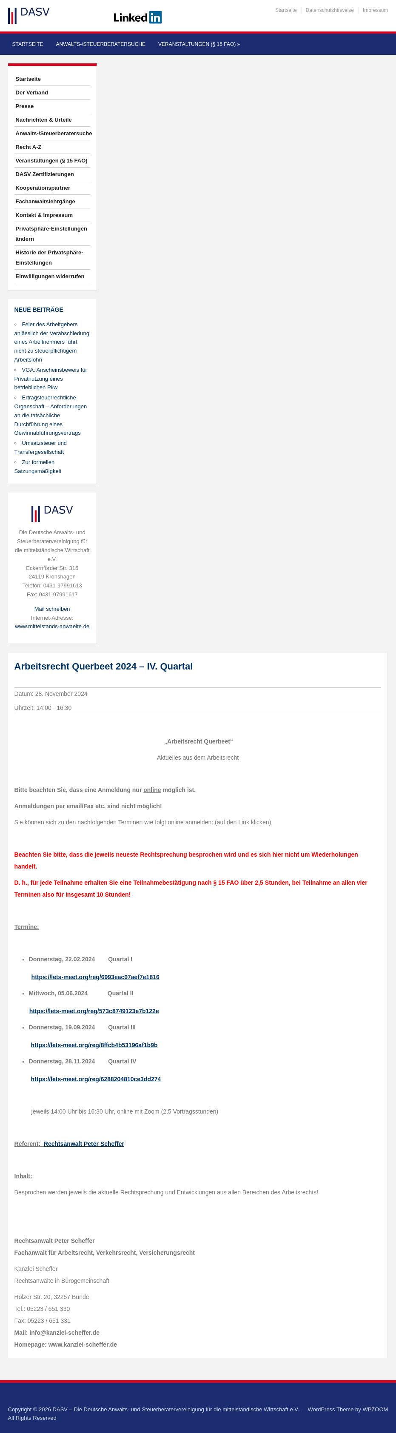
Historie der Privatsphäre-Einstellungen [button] (49, 257)
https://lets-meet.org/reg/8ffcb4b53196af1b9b (94, 1045)
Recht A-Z (29, 147)
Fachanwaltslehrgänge (45, 201)
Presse (25, 106)
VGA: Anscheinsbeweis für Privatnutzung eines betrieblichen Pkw (50, 379)
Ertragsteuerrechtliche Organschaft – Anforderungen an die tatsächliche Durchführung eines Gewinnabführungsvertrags (50, 415)
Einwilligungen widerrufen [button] (50, 276)
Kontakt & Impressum (44, 215)
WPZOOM (375, 1409)
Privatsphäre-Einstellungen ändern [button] (51, 233)
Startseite (286, 10)
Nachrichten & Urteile (44, 120)
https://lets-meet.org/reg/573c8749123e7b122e (94, 1011)
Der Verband (32, 92)
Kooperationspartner (43, 188)
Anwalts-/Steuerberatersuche (100, 44)
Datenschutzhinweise (330, 10)
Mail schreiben (52, 609)
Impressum (375, 10)
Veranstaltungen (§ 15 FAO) (199, 44)
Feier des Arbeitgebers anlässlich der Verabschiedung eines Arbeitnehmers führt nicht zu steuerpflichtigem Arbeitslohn (51, 342)
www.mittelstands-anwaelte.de (52, 626)
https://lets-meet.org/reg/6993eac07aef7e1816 (95, 977)
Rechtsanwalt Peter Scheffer (84, 1143)
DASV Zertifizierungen (45, 174)
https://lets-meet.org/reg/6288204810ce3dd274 (96, 1079)
